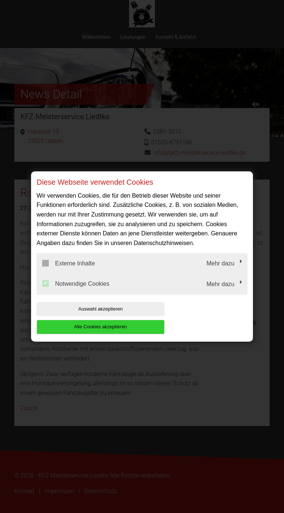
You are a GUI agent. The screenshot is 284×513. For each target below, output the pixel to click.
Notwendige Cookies (75, 292)
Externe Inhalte (68, 272)
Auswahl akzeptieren (84, 318)
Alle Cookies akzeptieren (199, 318)
